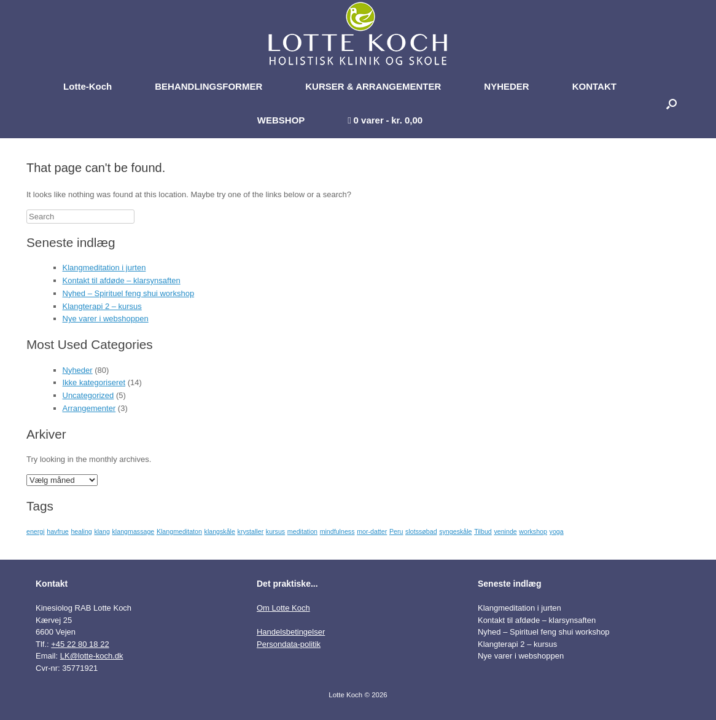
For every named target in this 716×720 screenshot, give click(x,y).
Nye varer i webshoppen (106, 318)
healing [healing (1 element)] (81, 531)
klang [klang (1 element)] (101, 531)
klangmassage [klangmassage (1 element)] (133, 531)
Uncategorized (88, 395)
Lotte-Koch (87, 86)
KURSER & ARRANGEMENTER (373, 86)
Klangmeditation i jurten (104, 267)
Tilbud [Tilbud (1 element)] (483, 531)
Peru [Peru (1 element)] (396, 531)
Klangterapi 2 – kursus (102, 306)
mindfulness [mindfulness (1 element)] (337, 531)
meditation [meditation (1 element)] (302, 531)
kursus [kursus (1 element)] (275, 531)
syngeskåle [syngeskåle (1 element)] (455, 531)
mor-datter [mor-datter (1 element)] (372, 531)
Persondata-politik (289, 644)
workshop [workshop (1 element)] (533, 531)
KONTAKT (594, 86)
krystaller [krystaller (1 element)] (251, 531)
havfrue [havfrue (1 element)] (58, 531)
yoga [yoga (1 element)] (557, 531)
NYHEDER (506, 86)
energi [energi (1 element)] (35, 531)
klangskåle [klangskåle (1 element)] (219, 531)
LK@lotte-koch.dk (91, 655)
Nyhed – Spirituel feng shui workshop (129, 293)
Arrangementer (89, 408)
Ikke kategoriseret (94, 382)
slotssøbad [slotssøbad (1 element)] (421, 531)
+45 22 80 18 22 (80, 644)
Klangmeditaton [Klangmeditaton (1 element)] (179, 531)
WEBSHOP (281, 120)
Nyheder (78, 370)
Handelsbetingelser (291, 631)
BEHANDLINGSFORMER (208, 86)
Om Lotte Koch (283, 607)
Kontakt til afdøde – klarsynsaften (122, 280)
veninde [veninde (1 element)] (505, 531)
